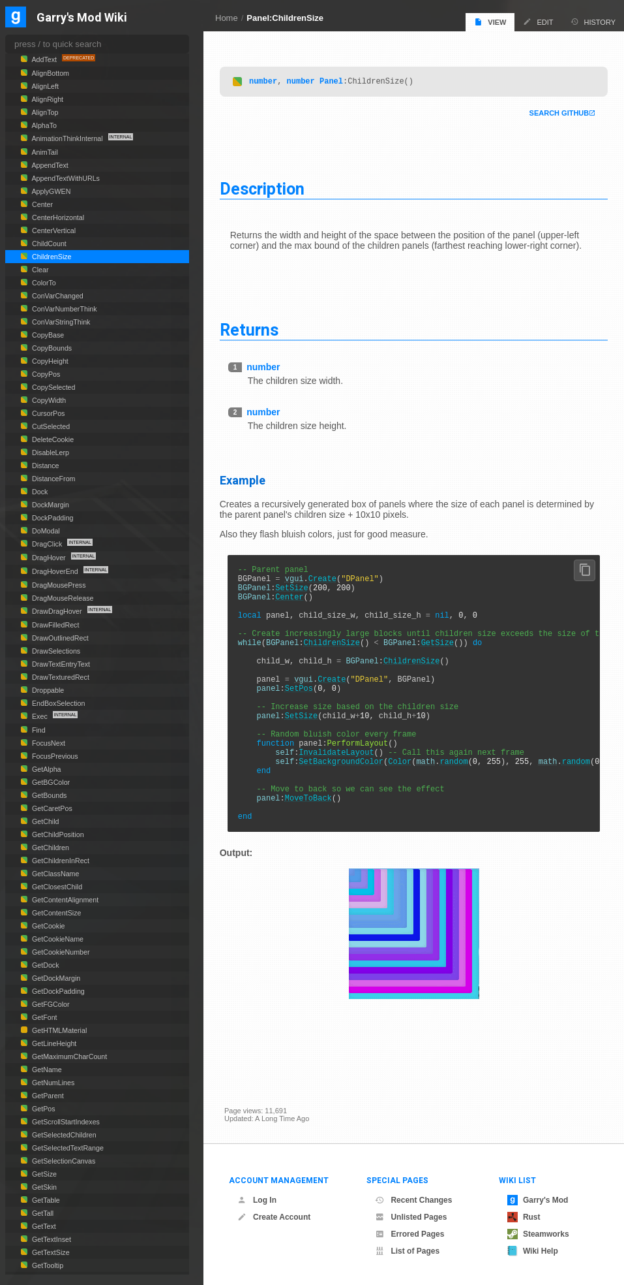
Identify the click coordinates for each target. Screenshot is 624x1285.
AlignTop (44, 112)
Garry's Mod (538, 1200)
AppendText (49, 165)
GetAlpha (45, 769)
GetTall (41, 1213)
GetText (43, 1226)
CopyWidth (48, 400)
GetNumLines (52, 1083)
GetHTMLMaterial (58, 1030)
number (268, 81)
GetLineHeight (53, 1043)
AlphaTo (43, 125)
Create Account (273, 1217)
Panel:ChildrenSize (284, 18)
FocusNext (47, 743)
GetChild (44, 821)
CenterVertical (53, 230)
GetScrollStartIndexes (65, 1122)
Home (226, 18)
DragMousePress (58, 585)
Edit (538, 22)
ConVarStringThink (60, 322)
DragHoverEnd (55, 571)
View (490, 22)
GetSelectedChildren (63, 1135)
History (593, 22)
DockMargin (49, 505)
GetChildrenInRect (59, 861)
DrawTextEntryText (60, 664)
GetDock (44, 965)
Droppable (47, 690)
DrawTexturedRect (59, 677)
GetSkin (43, 1187)
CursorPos (47, 413)
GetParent (47, 1096)
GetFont (43, 1017)
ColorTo (43, 283)
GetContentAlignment (64, 900)
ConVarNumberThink (63, 309)
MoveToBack (313, 849)
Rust (524, 1217)
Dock (39, 492)
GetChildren (49, 847)
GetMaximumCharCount (68, 1056)
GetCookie (47, 926)
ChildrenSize (336, 660)
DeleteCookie (52, 439)
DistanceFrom (53, 479)
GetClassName (54, 874)
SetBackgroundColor (346, 804)
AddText (44, 59)
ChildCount (48, 243)
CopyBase (47, 335)
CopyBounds (51, 348)
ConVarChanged (56, 296)
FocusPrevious (54, 756)
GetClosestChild (56, 887)
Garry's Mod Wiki (82, 18)
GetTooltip (46, 1265)
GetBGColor (50, 782)
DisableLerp (49, 452)
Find (38, 730)
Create (327, 582)
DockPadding (52, 518)
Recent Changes (413, 1200)
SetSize (296, 593)
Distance (44, 465)
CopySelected (53, 387)
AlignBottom (49, 73)
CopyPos (45, 374)
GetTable (45, 1200)
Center (294, 605)
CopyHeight (49, 361)
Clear (39, 270)
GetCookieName (56, 939)
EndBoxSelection (57, 703)
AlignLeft (44, 86)
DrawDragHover (57, 611)
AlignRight (46, 99)
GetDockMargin (55, 978)
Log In (256, 1200)
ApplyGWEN (50, 191)
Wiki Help (532, 1251)
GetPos (42, 1109)
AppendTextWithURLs (65, 178)
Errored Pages (409, 1234)
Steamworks (538, 1234)
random (459, 804)
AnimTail (44, 152)
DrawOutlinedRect (59, 638)
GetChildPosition (57, 834)
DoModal (45, 531)
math (430, 804)
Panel (336, 81)
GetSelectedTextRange (67, 1148)
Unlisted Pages (411, 1217)
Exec (40, 716)
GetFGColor (50, 1004)
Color (404, 804)
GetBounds (48, 795)
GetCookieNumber (59, 952)
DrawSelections (55, 651)
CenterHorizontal (57, 217)
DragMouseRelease (61, 598)
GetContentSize (55, 913)
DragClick (47, 544)
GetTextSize (50, 1252)
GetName (46, 1069)
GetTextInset (50, 1239)
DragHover (49, 558)
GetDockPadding (57, 991)
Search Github (554, 114)
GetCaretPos (51, 808)
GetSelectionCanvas (62, 1161)
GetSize (442, 660)
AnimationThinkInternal (67, 138)
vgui (299, 582)
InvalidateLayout (341, 793)
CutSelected (50, 426)
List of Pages (407, 1251)
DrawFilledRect (54, 625)
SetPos (304, 716)
